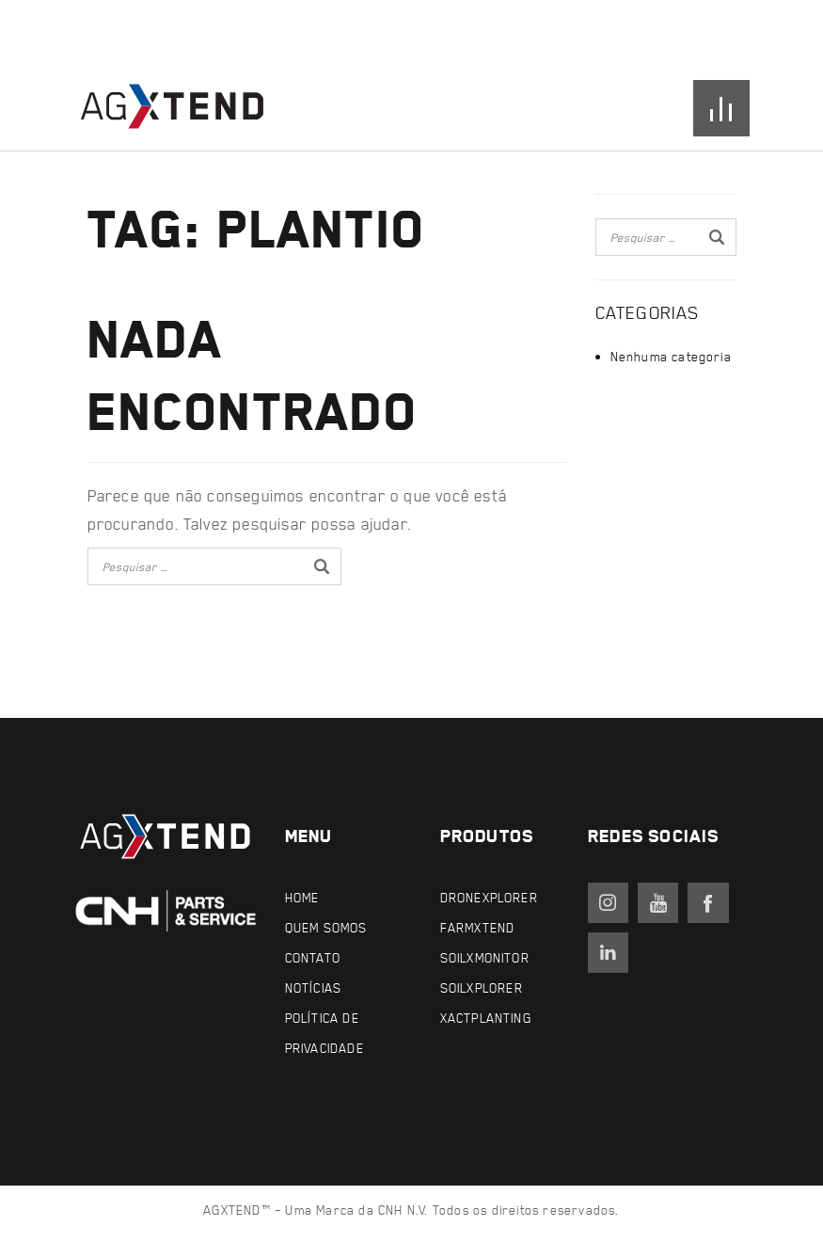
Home (302, 897)
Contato (312, 957)
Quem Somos (326, 927)
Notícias (313, 987)
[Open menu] (721, 108)
